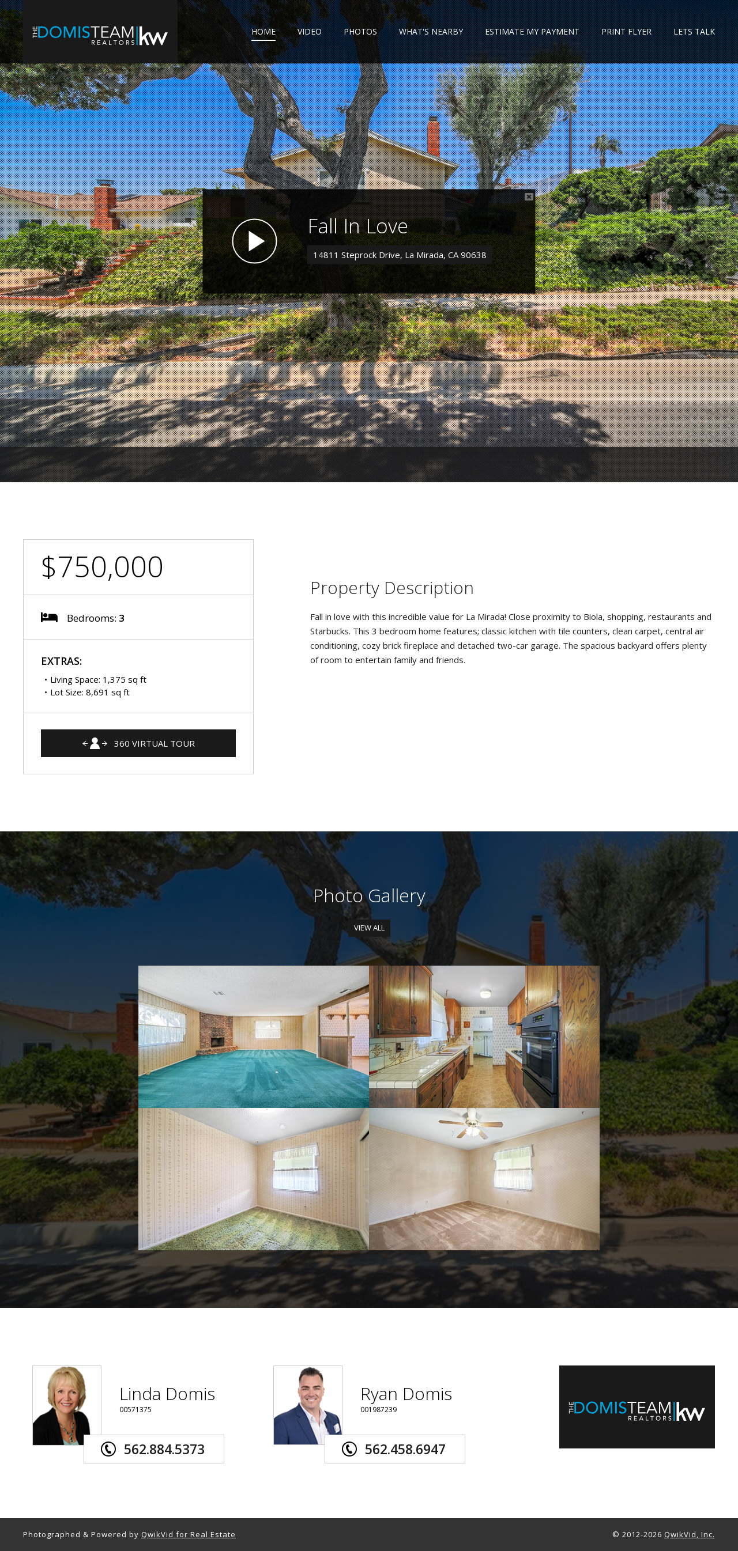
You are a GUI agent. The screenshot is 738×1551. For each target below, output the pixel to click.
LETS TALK (694, 32)
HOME (263, 32)
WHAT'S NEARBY (431, 32)
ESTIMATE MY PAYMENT (532, 32)
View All (369, 927)
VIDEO (310, 32)
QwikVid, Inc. (689, 1534)
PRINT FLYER (626, 32)
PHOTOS (360, 32)
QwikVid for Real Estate (188, 1534)
